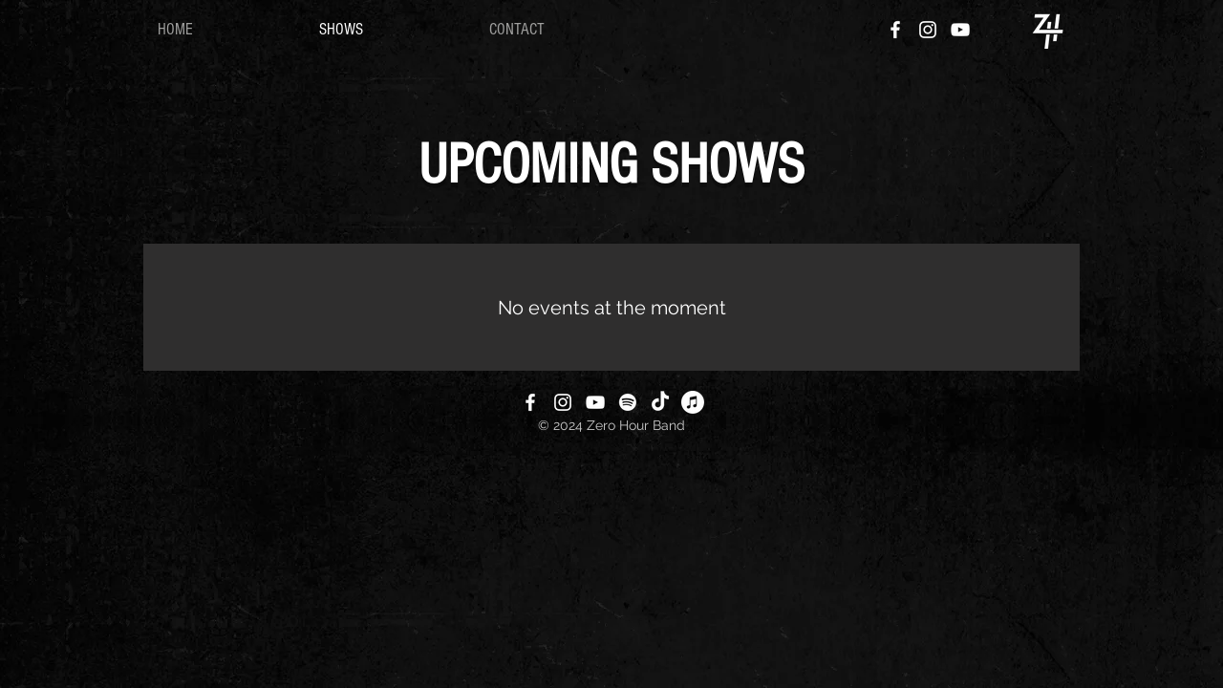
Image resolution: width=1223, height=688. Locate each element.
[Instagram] (927, 29)
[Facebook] (895, 29)
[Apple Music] (692, 402)
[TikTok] (660, 402)
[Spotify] (627, 402)
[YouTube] (960, 29)
